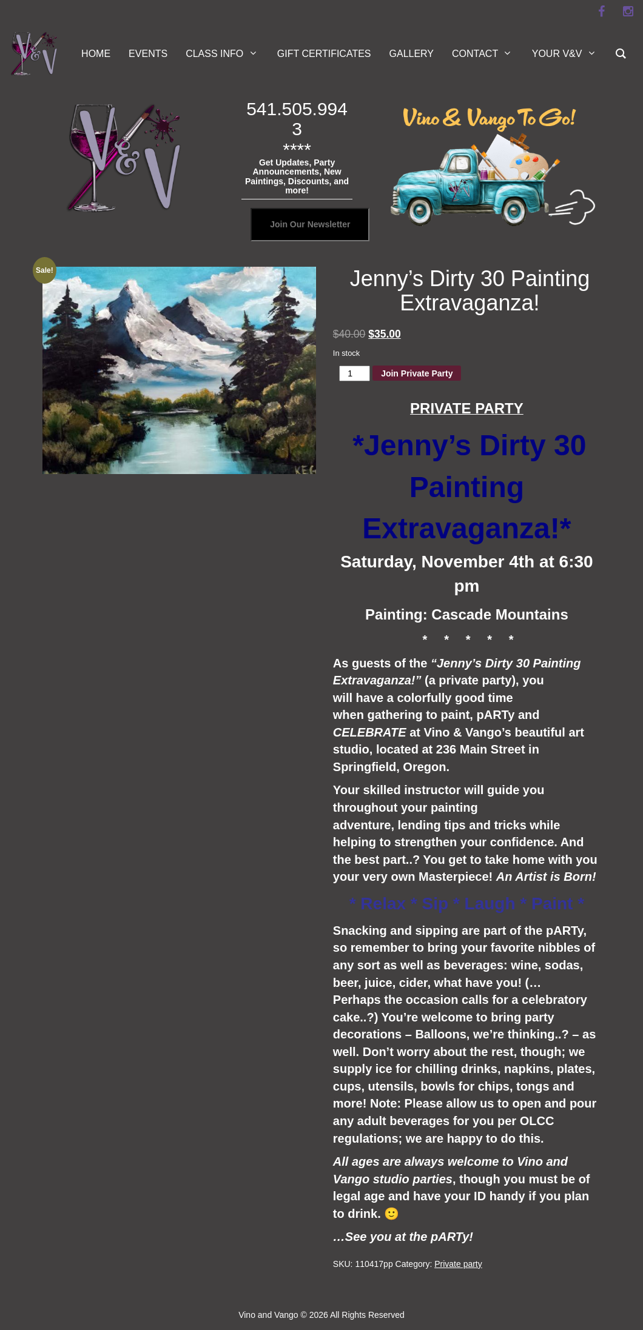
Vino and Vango (268, 1315)
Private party (458, 1264)
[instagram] (628, 11)
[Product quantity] (354, 373)
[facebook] (601, 11)
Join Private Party (417, 373)
